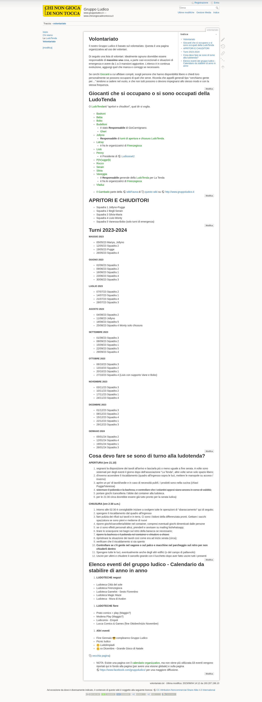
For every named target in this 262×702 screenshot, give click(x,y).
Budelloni (101, 124)
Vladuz (100, 184)
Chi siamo (48, 35)
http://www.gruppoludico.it (179, 191)
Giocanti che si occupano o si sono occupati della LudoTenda (198, 44)
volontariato (59, 23)
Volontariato (49, 41)
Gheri (103, 131)
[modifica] (47, 47)
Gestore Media (203, 12)
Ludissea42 (128, 156)
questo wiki (151, 191)
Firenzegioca (134, 145)
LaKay (100, 142)
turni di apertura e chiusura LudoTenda (142, 138)
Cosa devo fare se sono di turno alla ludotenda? (199, 56)
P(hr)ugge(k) (103, 159)
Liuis (99, 149)
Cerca (217, 8)
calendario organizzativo (146, 662)
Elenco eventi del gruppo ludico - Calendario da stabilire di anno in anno (199, 63)
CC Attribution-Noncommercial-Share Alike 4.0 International (185, 690)
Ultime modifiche (186, 12)
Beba (99, 117)
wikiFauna (132, 191)
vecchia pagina (100, 655)
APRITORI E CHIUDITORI (196, 48)
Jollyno (100, 135)
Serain (100, 167)
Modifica (209, 89)
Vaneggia (101, 174)
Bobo (99, 120)
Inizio (45, 32)
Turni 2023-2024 (191, 52)
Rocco (100, 163)
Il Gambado (103, 191)
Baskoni (101, 113)
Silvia (99, 170)
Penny (100, 152)
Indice (216, 12)
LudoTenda (51, 38)
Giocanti (104, 74)
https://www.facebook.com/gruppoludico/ (123, 669)
